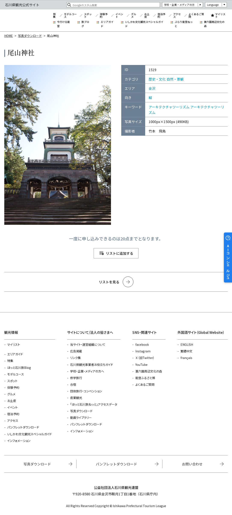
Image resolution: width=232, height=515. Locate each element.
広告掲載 (76, 351)
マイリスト (220, 15)
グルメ (133, 15)
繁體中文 (186, 351)
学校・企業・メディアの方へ (87, 371)
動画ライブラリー (81, 417)
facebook (142, 344)
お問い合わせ (192, 463)
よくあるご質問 (196, 15)
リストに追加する (119, 253)
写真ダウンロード (30, 36)
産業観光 (76, 398)
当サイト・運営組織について (87, 344)
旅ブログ (85, 24)
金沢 (152, 88)
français (186, 358)
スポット (88, 15)
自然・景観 (175, 79)
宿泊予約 (161, 15)
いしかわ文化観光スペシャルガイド (144, 24)
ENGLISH (186, 344)
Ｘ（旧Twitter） (145, 358)
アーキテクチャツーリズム (169, 106)
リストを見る (109, 281)
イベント (119, 15)
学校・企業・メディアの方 (179, 4)
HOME (8, 36)
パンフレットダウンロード (23, 427)
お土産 (146, 15)
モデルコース (70, 15)
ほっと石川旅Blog (19, 367)
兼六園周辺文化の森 (214, 24)
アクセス (177, 15)
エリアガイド (107, 24)
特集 (54, 15)
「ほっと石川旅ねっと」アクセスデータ (93, 404)
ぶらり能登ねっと (184, 24)
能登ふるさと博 (145, 378)
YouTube (141, 364)
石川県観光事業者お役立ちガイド (91, 364)
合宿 (73, 384)
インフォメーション (18, 440)
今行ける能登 (63, 24)
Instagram (143, 351)
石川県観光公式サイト (26, 20)
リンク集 (75, 358)
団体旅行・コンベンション (86, 391)
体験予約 (104, 15)
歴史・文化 (157, 79)
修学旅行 (76, 378)
